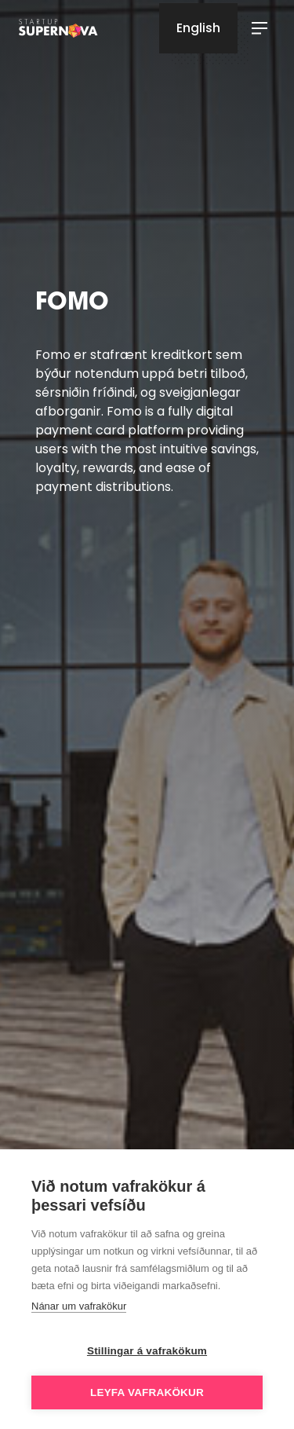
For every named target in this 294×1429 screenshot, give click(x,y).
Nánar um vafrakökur (78, 1306)
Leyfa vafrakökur (147, 1392)
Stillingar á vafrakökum (147, 1351)
